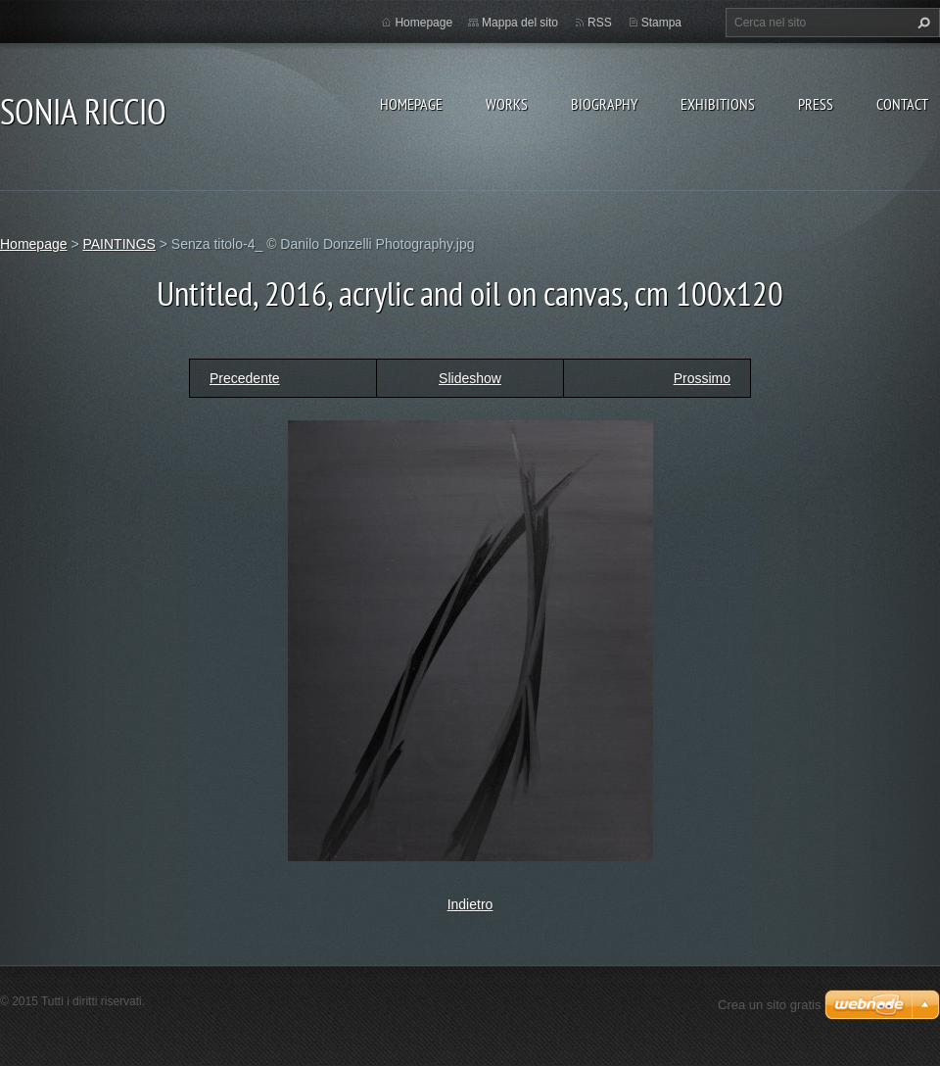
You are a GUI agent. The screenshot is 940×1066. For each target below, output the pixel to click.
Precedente (245, 378)
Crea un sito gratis (770, 1004)
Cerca (921, 22)
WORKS (507, 104)
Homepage (411, 104)
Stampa (661, 22)
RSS (600, 22)
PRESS (815, 104)
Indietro (470, 904)
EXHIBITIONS (718, 104)
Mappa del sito (520, 22)
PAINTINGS (118, 244)
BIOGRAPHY (604, 104)
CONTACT (902, 104)
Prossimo (702, 378)
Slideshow (470, 378)
